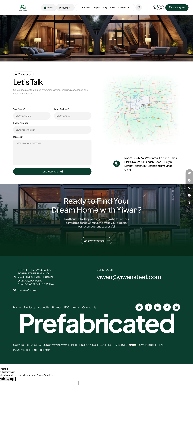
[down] (138, 7)
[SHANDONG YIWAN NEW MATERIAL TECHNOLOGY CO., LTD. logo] (23, 7)
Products (63, 7)
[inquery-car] (155, 7)
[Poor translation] (11, 379)
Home (50, 7)
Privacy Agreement (25, 350)
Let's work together (94, 240)
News (112, 7)
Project (96, 7)
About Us (85, 7)
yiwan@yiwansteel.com (129, 276)
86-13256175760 (28, 290)
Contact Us (123, 7)
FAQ (105, 7)
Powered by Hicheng (151, 344)
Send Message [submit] (49, 171)
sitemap (45, 350)
